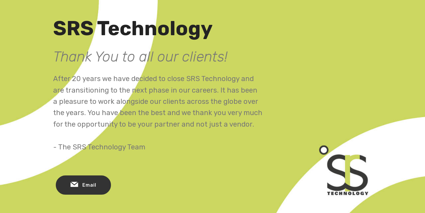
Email (83, 185)
